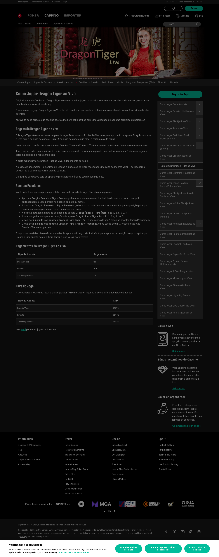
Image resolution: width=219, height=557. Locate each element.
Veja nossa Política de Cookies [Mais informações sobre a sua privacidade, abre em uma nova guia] (74, 552)
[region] (109, 548)
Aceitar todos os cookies (197, 548)
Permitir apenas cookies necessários (163, 548)
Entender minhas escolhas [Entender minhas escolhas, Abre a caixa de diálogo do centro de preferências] (128, 548)
